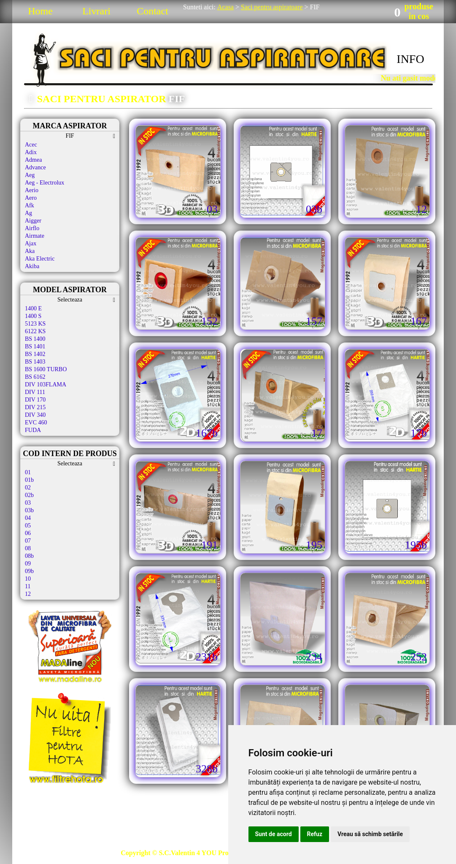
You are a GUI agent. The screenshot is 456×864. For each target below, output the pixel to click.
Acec (31, 144)
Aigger (33, 220)
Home (40, 10)
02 (28, 487)
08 (28, 548)
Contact (152, 10)
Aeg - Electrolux (44, 182)
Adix (31, 152)
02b (29, 495)
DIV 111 (35, 392)
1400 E (33, 308)
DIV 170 (35, 400)
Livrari (96, 10)
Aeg (30, 175)
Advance (35, 167)
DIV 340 (35, 415)
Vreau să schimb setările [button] (370, 834)
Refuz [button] (315, 834)
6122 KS (35, 331)
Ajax (30, 243)
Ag (28, 213)
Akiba (32, 266)
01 (28, 472)
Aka (30, 251)
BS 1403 (35, 362)
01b (29, 480)
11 (27, 586)
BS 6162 (35, 377)
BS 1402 (35, 354)
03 (28, 503)
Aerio (31, 190)
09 (28, 563)
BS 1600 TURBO (46, 369)
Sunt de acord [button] (273, 834)
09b (29, 571)
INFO (410, 58)
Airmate (34, 236)
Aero (31, 198)
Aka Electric (39, 258)
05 (28, 525)
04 (28, 518)
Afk (29, 205)
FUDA (33, 430)
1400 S (33, 316)
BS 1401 (35, 346)
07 (28, 541)
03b (29, 510)
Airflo (32, 228)
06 (28, 533)
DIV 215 (35, 407)
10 (28, 579)
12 (28, 594)
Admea (33, 160)
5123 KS (35, 324)
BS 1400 (35, 339)
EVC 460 (36, 422)
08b (29, 556)
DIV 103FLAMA (45, 384)
